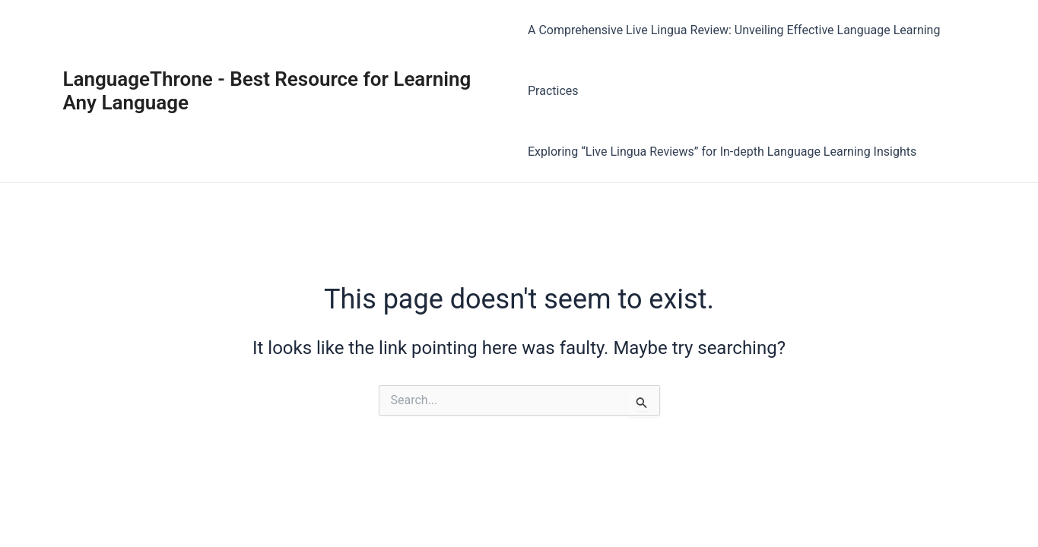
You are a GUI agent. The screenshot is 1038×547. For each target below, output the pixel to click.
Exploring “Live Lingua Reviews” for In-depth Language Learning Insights (722, 151)
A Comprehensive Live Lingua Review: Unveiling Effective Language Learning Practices (734, 60)
